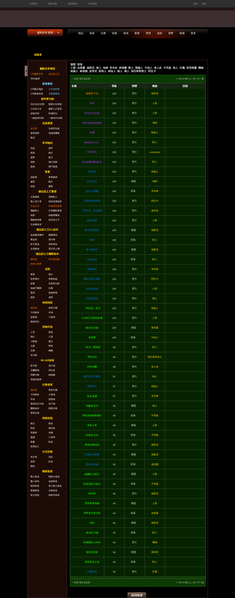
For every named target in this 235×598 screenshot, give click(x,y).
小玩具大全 (36, 109)
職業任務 (53, 408)
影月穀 (33, 365)
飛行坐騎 (53, 162)
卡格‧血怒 (92, 259)
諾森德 (33, 317)
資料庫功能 (47, 98)
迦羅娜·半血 (92, 93)
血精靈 (81, 67)
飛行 (32, 336)
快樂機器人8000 (92, 542)
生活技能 (47, 451)
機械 (200, 67)
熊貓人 (139, 67)
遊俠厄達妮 (92, 552)
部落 (79, 64)
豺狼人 (102, 71)
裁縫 (32, 437)
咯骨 (92, 239)
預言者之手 (54, 220)
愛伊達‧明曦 (92, 464)
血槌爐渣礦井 (37, 235)
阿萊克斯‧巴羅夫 (92, 484)
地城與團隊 (54, 133)
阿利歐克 (92, 152)
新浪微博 (72, 3)
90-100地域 (47, 360)
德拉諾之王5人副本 (47, 229)
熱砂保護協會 (55, 201)
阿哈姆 (92, 493)
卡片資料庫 (54, 89)
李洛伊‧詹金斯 (91, 113)
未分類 (33, 355)
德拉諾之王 (54, 74)
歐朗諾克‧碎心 (91, 142)
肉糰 (92, 132)
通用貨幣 (34, 133)
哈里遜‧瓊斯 (92, 288)
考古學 (33, 128)
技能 (114, 33)
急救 (32, 461)
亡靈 (51, 336)
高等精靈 (191, 67)
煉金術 (52, 428)
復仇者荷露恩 (92, 230)
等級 (114, 86)
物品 (80, 33)
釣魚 (51, 461)
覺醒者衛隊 (36, 220)
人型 (32, 332)
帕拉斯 (92, 171)
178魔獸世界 (36, 74)
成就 (159, 33)
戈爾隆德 (34, 370)
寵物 (182, 33)
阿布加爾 (92, 366)
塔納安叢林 (36, 379)
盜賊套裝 (53, 481)
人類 (73, 67)
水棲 (32, 350)
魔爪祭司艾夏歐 (92, 376)
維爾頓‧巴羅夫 (91, 474)
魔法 (51, 341)
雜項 (32, 137)
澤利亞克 (92, 357)
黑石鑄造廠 (54, 259)
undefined (155, 152)
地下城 (52, 403)
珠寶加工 (34, 446)
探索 (32, 283)
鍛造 (51, 423)
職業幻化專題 (55, 104)
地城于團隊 (36, 288)
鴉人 (126, 71)
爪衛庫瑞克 (92, 298)
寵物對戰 (53, 292)
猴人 (119, 71)
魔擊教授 (92, 269)
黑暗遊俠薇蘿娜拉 (92, 415)
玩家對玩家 (54, 128)
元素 (32, 346)
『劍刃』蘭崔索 (92, 347)
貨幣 (170, 33)
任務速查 (47, 384)
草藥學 (33, 432)
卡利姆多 (34, 312)
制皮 (32, 428)
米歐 (92, 522)
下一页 (200, 79)
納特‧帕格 (92, 220)
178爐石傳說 (36, 89)
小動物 (33, 341)
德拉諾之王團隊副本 (47, 253)
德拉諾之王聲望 (47, 191)
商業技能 (47, 418)
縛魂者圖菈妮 (92, 444)
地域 (125, 33)
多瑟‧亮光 (92, 181)
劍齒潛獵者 (54, 215)
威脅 (32, 181)
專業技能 (53, 279)
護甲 (51, 148)
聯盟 (73, 64)
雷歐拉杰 (92, 386)
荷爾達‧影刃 (92, 405)
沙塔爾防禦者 (55, 210)
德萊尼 (90, 67)
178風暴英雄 (36, 93)
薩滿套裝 (34, 490)
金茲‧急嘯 (92, 396)
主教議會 (34, 197)
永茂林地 (34, 248)
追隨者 (38, 54)
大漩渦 (52, 317)
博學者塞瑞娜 (92, 503)
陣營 (134, 86)
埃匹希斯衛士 (138, 71)
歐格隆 (84, 71)
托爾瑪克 (92, 571)
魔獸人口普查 (55, 109)
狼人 (175, 67)
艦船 (51, 186)
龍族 (51, 332)
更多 (193, 33)
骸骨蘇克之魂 (92, 561)
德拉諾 (33, 308)
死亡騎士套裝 (55, 486)
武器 (32, 148)
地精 (105, 67)
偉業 (51, 297)
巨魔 (182, 67)
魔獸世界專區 (47, 68)
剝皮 (51, 442)
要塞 (137, 33)
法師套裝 (53, 490)
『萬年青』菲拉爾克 (92, 210)
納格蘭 (52, 375)
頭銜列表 (34, 113)
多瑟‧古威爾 (92, 191)
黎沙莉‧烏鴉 (92, 327)
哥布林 (113, 67)
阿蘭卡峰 (34, 375)
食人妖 (158, 67)
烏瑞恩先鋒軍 (55, 206)
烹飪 (51, 457)
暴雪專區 (47, 83)
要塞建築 (53, 177)
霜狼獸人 (53, 197)
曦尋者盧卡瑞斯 (92, 278)
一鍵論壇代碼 (37, 118)
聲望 (148, 33)
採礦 (51, 432)
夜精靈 (123, 67)
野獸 (51, 346)
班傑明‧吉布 (92, 435)
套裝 (92, 33)
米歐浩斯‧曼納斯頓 (92, 123)
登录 (195, 4)
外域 (51, 312)
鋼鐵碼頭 (53, 235)
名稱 (74, 86)
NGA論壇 (35, 78)
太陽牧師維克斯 (92, 200)
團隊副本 (34, 408)
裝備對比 (53, 113)
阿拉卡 (152, 71)
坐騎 (32, 162)
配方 (51, 157)
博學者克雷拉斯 (92, 513)
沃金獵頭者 (36, 224)
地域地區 (47, 302)
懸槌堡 (33, 259)
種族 (154, 86)
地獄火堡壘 (36, 264)
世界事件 (34, 279)
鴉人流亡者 (36, 201)
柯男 (92, 103)
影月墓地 (34, 244)
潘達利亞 (34, 321)
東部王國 (53, 308)
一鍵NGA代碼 (55, 118)
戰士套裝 (34, 476)
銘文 (32, 423)
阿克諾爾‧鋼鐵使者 (92, 162)
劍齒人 (74, 71)
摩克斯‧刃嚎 (92, 532)
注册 (204, 4)
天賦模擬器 (54, 93)
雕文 (51, 153)
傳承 (32, 297)
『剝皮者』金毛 (92, 308)
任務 (103, 33)
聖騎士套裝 (54, 476)
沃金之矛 (34, 206)
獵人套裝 (34, 481)
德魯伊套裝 (54, 495)
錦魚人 (112, 71)
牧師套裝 (34, 486)
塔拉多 (52, 370)
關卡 (51, 181)
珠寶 (32, 153)
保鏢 (32, 215)
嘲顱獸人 (34, 210)
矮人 (98, 67)
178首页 (33, 3)
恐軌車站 (53, 244)
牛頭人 (148, 67)
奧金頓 (33, 239)
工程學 (52, 437)
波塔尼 (93, 71)
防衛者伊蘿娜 (92, 454)
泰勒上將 (92, 425)
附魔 (32, 442)
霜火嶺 (52, 365)
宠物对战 (47, 326)
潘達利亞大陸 (37, 403)
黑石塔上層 (54, 248)
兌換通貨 (47, 123)
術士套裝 (34, 495)
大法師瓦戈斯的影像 (92, 317)
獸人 (131, 67)
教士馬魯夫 (92, 249)
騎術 (32, 466)
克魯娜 (92, 337)
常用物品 (47, 142)
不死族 (167, 67)
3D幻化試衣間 (37, 104)
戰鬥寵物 (53, 166)
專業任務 (34, 413)
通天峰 (52, 239)
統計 (51, 274)
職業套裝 (47, 471)
